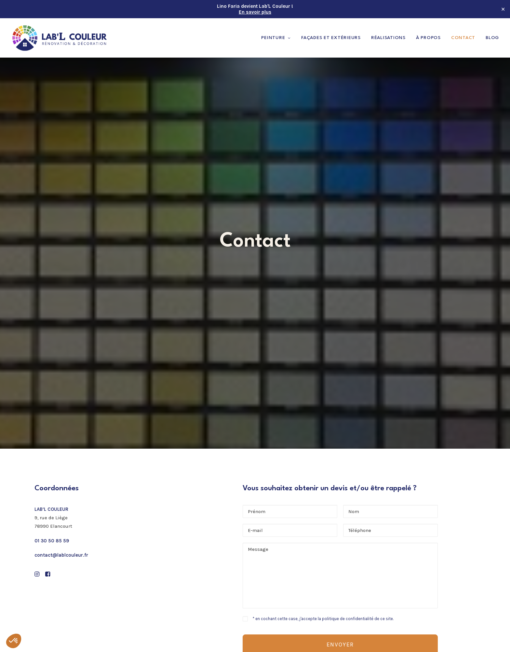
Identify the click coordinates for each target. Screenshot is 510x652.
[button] (36, 326)
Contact (463, 37)
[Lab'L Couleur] (59, 38)
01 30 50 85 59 (51, 292)
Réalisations (388, 37)
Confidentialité (284, 594)
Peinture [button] (276, 37)
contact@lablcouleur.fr (61, 306)
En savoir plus (255, 12)
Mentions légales (286, 586)
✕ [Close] (503, 9)
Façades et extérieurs (331, 37)
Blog (492, 37)
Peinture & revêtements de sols (303, 534)
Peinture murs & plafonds (297, 526)
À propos (428, 37)
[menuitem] (278, 38)
